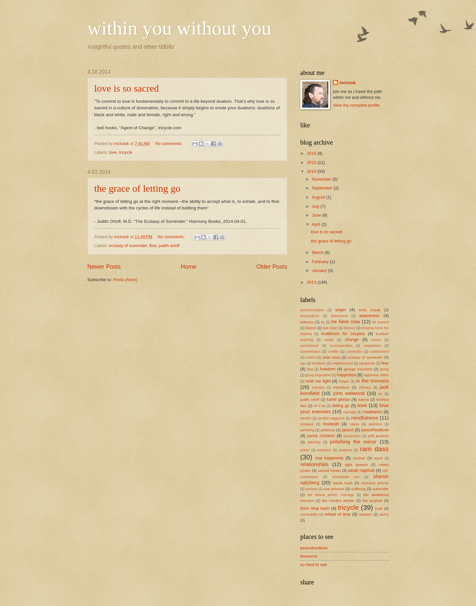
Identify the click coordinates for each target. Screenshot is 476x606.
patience (328, 430)
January (320, 270)
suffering (358, 489)
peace (347, 429)
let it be (319, 406)
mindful (305, 418)
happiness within (376, 375)
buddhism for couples (343, 333)
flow (153, 245)
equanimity (367, 363)
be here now (346, 321)
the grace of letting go (137, 188)
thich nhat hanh (315, 508)
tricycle (125, 152)
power (305, 450)
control (311, 357)
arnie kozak (369, 310)
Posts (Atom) (125, 279)
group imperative (318, 375)
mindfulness (364, 417)
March (318, 252)
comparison (372, 346)
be (323, 322)
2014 (312, 171)
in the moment (372, 380)
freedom (327, 368)
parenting (307, 430)
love (113, 152)
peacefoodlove (375, 429)
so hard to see (313, 564)
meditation (372, 411)
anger (340, 309)
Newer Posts (104, 266)
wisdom (365, 514)
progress (345, 450)
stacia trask (343, 483)
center (329, 340)
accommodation (312, 310)
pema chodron (321, 435)
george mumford (358, 369)
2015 (312, 162)
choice (376, 340)
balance (307, 322)
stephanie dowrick (375, 483)
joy (380, 394)
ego (303, 363)
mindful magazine (331, 418)
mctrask (347, 82)
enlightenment (342, 363)
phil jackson (378, 436)
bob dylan (330, 328)
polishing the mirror (353, 441)
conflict (333, 351)
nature (354, 424)
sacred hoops (329, 470)
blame (310, 328)
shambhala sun (345, 477)
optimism (375, 424)
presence (324, 450)
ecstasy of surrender (128, 245)
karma (363, 399)
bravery (349, 328)
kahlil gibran (338, 399)
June (317, 215)
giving (384, 369)
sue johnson (334, 489)
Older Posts (271, 266)
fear (385, 363)
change (351, 339)
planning (314, 442)
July (316, 206)
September (323, 188)
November (322, 179)
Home (188, 266)
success (311, 489)
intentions (341, 387)
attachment (339, 316)
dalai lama (331, 357)
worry (384, 514)
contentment (379, 351)
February (321, 261)
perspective (352, 436)
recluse (359, 458)
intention (318, 387)
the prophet (372, 501)
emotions (319, 363)
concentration (310, 351)
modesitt (331, 423)
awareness (369, 315)
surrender (380, 489)
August (319, 197)
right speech (356, 465)
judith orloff (169, 245)
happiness (346, 374)
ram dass (374, 449)
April (316, 224)
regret (378, 458)
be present (380, 322)
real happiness (329, 457)
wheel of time (338, 514)
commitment (309, 346)
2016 (312, 153)
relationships (314, 464)
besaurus (309, 556)
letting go (340, 405)
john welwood (349, 393)
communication (341, 346)
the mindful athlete (338, 501)
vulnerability (309, 514)
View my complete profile (356, 105)
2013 (312, 282)
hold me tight (318, 381)
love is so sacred (126, 88)
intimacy (365, 387)
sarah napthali (361, 470)
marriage (349, 412)
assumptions (309, 316)
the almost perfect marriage (331, 495)
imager (344, 381)
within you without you (179, 28)
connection (354, 351)
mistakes (307, 424)
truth (379, 508)
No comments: (169, 143)
